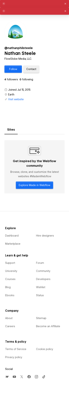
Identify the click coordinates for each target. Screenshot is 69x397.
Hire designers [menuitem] (45, 235)
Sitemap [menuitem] (41, 318)
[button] (13, 69)
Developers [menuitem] (43, 279)
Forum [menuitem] (40, 262)
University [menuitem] (11, 271)
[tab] (11, 129)
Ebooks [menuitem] (9, 295)
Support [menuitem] (10, 262)
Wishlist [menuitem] (40, 287)
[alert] (34, 3)
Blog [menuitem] (8, 287)
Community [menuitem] (43, 271)
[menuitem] (7, 377)
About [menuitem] (9, 318)
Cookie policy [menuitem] (44, 349)
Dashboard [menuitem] (12, 235)
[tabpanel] (34, 166)
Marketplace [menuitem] (12, 243)
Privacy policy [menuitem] (13, 357)
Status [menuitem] (40, 295)
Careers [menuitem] (10, 326)
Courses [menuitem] (10, 279)
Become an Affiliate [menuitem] (48, 326)
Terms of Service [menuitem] (15, 349)
